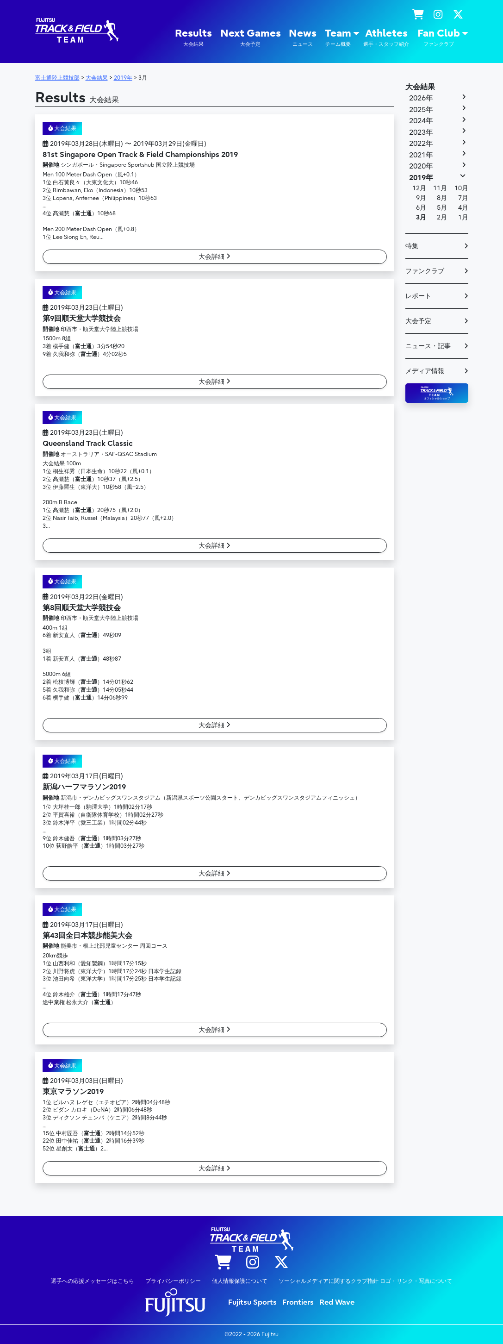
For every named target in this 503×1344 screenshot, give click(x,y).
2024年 (421, 121)
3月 (421, 217)
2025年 (421, 110)
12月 (419, 188)
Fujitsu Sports (252, 1302)
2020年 (421, 166)
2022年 (421, 143)
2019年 (421, 178)
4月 (463, 208)
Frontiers (298, 1302)
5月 (442, 208)
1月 (463, 217)
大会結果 (62, 128)
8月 (442, 198)
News (303, 37)
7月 (463, 198)
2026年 (421, 98)
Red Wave (336, 1302)
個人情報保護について (239, 1281)
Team (338, 37)
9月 (421, 198)
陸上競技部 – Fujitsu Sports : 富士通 (76, 30)
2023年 (421, 132)
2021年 (421, 155)
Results (193, 37)
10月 (461, 188)
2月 (442, 217)
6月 (421, 208)
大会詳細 (214, 257)
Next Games (250, 37)
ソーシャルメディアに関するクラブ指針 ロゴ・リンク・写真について (365, 1281)
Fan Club (438, 37)
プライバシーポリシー (173, 1281)
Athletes (386, 37)
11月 (440, 188)
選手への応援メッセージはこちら (92, 1281)
